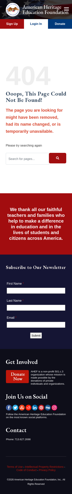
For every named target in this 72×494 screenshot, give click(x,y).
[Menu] (66, 9)
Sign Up (12, 23)
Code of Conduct (26, 470)
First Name (15, 283)
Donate (60, 23)
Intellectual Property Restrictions (44, 466)
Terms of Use (15, 466)
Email (12, 317)
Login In (36, 23)
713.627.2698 (23, 439)
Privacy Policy (47, 470)
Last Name (15, 300)
